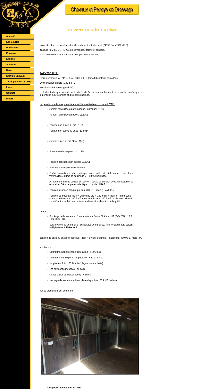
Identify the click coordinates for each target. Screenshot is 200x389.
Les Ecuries (12, 42)
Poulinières (12, 47)
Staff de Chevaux (15, 76)
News (9, 70)
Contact (10, 93)
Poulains (11, 53)
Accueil (10, 36)
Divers (9, 98)
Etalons (10, 59)
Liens (9, 87)
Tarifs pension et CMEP (19, 81)
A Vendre (11, 64)
